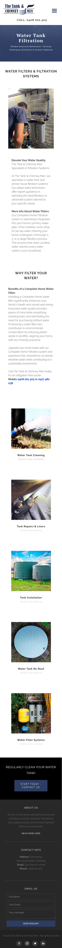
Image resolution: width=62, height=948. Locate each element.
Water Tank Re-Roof (31, 668)
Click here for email (34, 864)
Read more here (31, 833)
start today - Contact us (31, 786)
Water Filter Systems (31, 740)
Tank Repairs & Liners (31, 526)
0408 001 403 (26, 379)
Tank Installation (31, 597)
